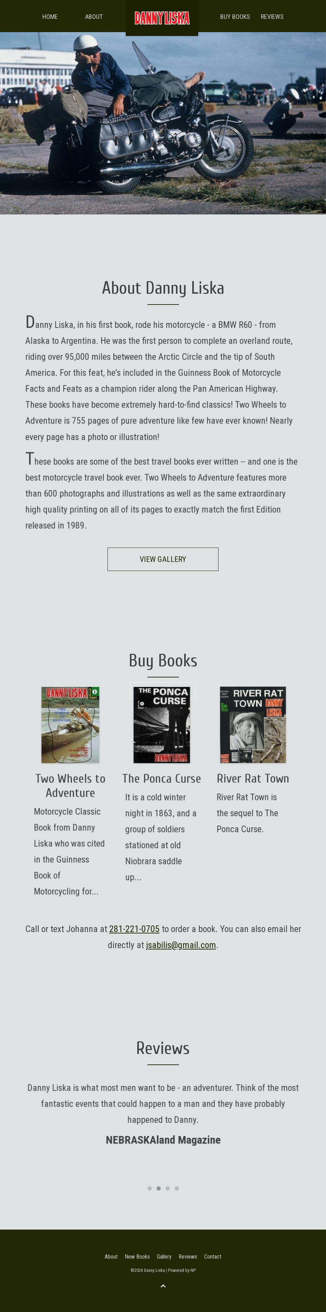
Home (50, 16)
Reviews (272, 16)
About (94, 16)
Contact (212, 1256)
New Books (137, 1256)
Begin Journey (163, 690)
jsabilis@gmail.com (181, 945)
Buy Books (235, 16)
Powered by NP (182, 1270)
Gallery (164, 1256)
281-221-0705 (134, 929)
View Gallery (163, 559)
